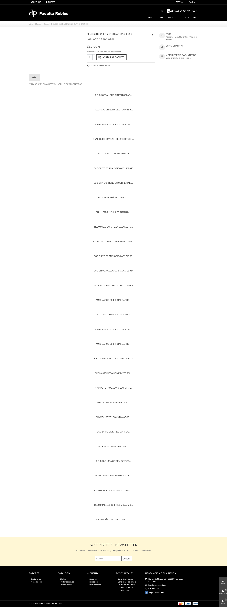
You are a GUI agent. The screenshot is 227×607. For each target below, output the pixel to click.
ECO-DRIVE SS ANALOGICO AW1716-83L (113, 256)
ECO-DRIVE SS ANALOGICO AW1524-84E (113, 168)
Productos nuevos (67, 582)
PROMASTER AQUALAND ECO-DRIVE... (113, 388)
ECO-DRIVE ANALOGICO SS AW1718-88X (113, 271)
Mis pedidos (93, 582)
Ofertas (63, 579)
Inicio (150, 17)
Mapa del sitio (36, 582)
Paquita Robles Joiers (157, 592)
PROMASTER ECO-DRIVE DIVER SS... (113, 124)
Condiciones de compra (126, 582)
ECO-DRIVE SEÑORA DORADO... (113, 197)
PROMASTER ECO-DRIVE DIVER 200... (113, 373)
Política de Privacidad (126, 585)
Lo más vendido (66, 585)
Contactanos (36, 579)
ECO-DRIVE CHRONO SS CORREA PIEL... (113, 183)
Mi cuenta (92, 579)
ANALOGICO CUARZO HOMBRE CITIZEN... (113, 139)
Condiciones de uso (125, 579)
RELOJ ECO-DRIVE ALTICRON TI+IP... (113, 315)
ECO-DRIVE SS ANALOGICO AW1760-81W (113, 358)
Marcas (172, 17)
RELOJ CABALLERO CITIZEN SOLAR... (113, 95)
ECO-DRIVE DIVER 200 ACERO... (113, 446)
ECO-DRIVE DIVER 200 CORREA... (113, 432)
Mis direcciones (94, 585)
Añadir (126, 558)
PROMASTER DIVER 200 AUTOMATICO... (113, 476)
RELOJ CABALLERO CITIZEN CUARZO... (113, 490)
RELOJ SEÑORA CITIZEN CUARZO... (113, 461)
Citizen (46, 24)
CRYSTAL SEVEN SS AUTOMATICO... (113, 402)
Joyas (161, 17)
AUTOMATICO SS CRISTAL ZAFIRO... (113, 300)
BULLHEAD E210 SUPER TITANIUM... (113, 212)
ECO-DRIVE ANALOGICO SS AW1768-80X (113, 285)
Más (34, 77)
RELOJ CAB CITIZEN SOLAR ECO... (113, 153)
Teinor (60, 604)
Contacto (190, 17)
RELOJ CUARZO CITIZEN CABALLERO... (113, 227)
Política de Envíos (124, 591)
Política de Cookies (125, 588)
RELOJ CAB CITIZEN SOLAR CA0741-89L (113, 110)
